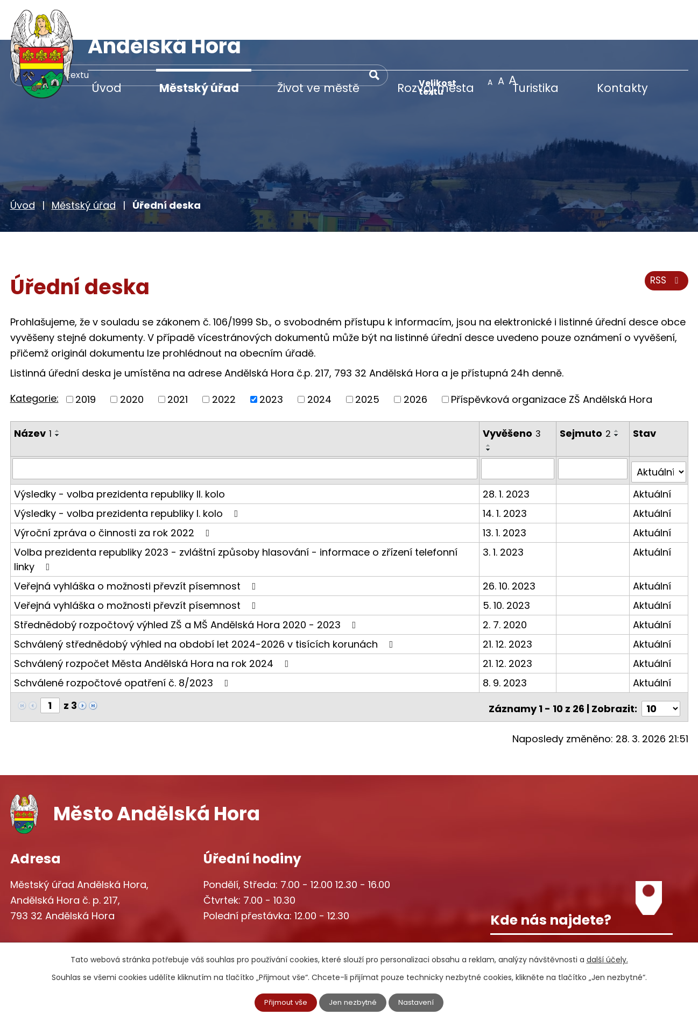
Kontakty (622, 88)
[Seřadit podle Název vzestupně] (58, 390)
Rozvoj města (435, 88)
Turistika (535, 88)
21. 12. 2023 (508, 600)
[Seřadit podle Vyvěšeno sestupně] (490, 409)
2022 (224, 359)
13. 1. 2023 (505, 488)
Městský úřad (199, 88)
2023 (271, 359)
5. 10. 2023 (507, 561)
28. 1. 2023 (507, 450)
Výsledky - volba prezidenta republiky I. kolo (128, 469)
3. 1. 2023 (504, 508)
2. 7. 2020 (506, 580)
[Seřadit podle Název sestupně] (58, 395)
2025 (367, 359)
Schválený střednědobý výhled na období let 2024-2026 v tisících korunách (206, 600)
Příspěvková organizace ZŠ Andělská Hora (551, 359)
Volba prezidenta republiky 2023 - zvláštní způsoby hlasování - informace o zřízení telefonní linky (235, 515)
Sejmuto (586, 393)
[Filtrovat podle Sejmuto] (593, 428)
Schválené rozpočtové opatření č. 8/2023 (123, 638)
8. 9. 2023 (506, 638)
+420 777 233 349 (75, 913)
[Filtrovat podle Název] (245, 428)
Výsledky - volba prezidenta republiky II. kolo (119, 450)
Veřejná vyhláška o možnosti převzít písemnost (137, 542)
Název (33, 393)
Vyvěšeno (513, 393)
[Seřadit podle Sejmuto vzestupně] (618, 390)
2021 (177, 359)
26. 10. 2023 (510, 542)
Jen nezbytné (353, 1002)
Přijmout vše (283, 1002)
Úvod (106, 88)
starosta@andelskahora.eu (97, 935)
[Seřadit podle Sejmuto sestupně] (618, 395)
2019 (85, 359)
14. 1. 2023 (506, 469)
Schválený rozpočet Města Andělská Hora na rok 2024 (153, 619)
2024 (319, 359)
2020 (132, 359)
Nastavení (419, 1002)
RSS (664, 243)
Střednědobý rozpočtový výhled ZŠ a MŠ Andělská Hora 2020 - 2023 (187, 580)
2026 (415, 359)
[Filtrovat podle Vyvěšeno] (519, 428)
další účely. (607, 959)
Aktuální (652, 450)
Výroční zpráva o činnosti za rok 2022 (114, 488)
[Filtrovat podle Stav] (659, 428)
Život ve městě (318, 88)
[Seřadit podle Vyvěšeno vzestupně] (490, 405)
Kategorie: (34, 358)
